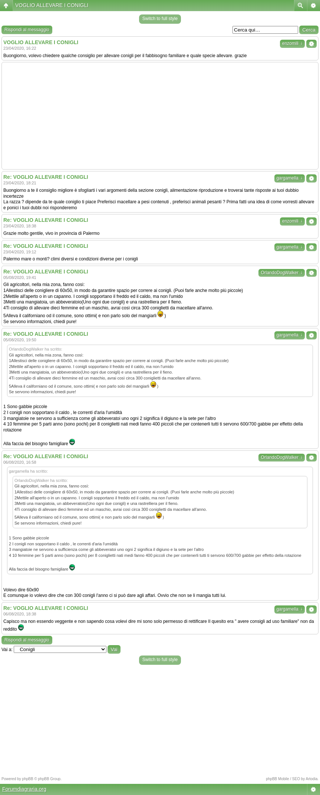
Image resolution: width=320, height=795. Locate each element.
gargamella (290, 178)
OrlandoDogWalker (282, 272)
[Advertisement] (160, 116)
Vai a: (7, 649)
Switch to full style (160, 18)
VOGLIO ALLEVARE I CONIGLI (51, 5)
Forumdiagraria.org (24, 789)
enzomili (292, 43)
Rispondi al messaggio (26, 29)
